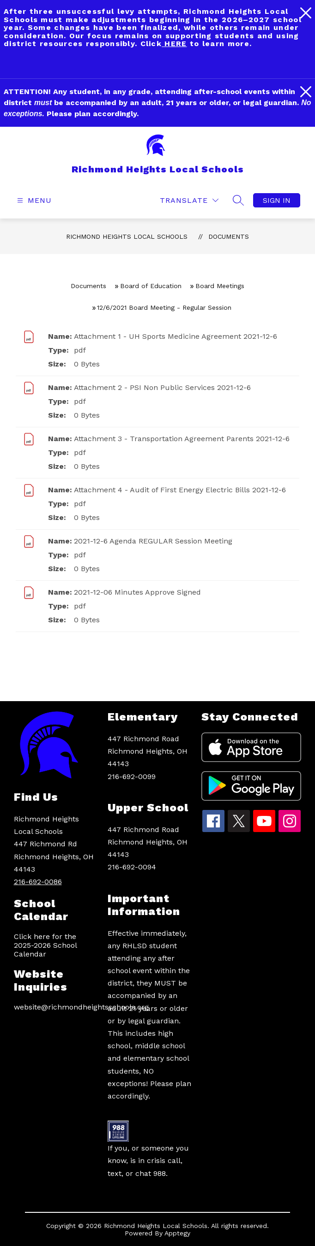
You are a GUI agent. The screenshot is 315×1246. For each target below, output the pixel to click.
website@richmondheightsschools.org (56, 1007)
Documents (228, 236)
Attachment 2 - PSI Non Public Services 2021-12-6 (162, 387)
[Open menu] (33, 200)
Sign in (277, 200)
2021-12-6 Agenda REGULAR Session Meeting (153, 541)
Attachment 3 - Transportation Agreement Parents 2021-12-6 (182, 438)
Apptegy (177, 1233)
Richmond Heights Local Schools (127, 236)
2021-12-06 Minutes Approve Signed (137, 592)
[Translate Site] (189, 200)
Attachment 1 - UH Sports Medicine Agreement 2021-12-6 (175, 336)
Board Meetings (219, 285)
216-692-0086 (38, 881)
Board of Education (151, 285)
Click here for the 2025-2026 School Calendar (45, 945)
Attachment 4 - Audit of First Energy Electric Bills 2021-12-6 (180, 489)
